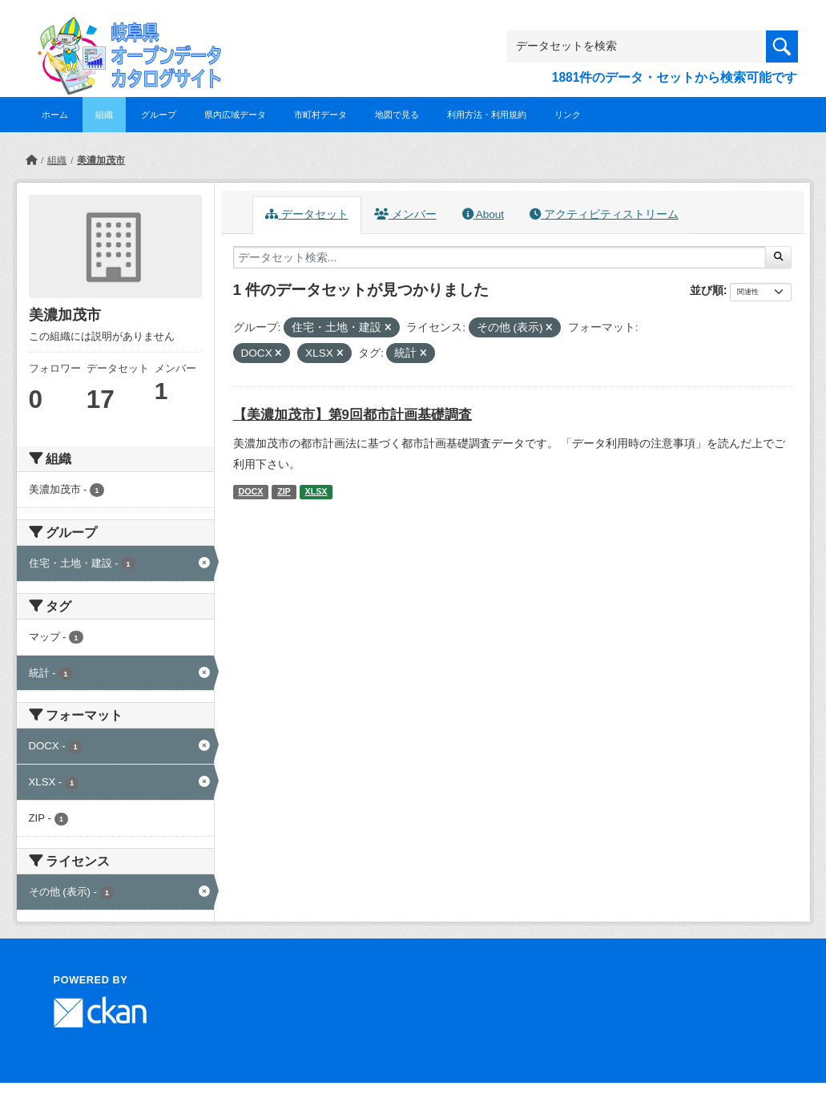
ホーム (55, 114)
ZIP (284, 491)
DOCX (250, 491)
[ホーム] (31, 160)
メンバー (405, 214)
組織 (104, 114)
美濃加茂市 (101, 160)
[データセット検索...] (500, 257)
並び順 (706, 290)
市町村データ (320, 114)
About (483, 214)
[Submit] (778, 257)
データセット (307, 214)
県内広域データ (235, 114)
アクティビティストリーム (604, 214)
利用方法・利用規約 (486, 114)
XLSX (316, 491)
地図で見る (397, 114)
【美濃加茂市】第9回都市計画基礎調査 (352, 414)
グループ (158, 114)
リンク (567, 114)
